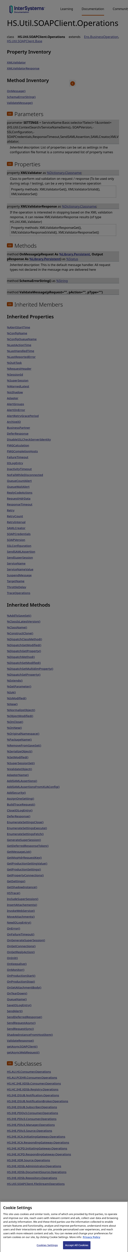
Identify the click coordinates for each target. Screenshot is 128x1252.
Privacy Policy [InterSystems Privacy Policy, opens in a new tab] (91, 1241)
